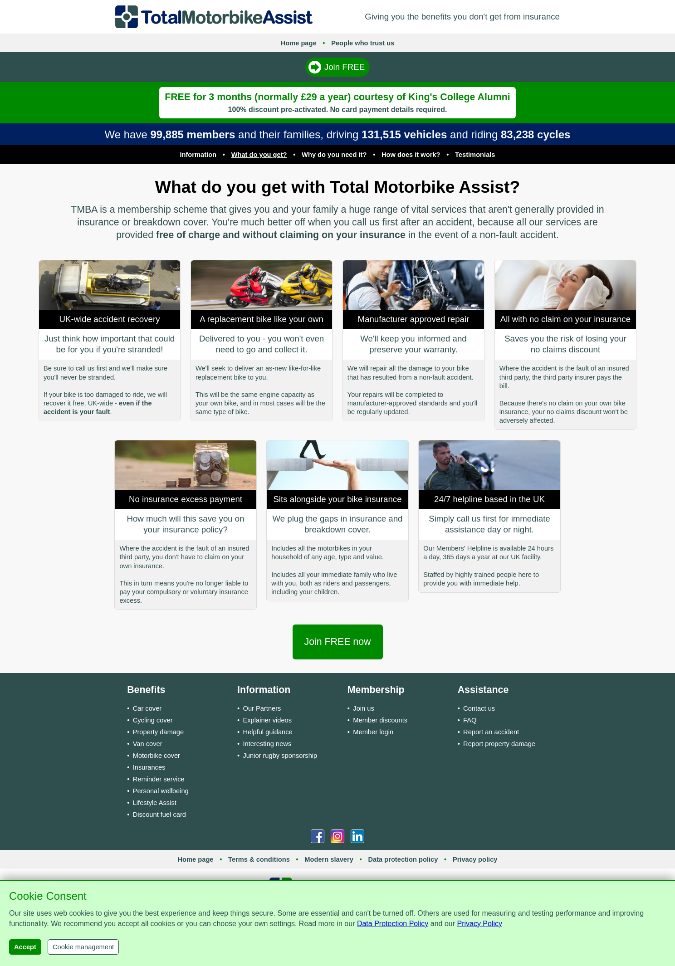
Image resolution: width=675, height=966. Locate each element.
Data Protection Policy (392, 923)
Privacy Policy (479, 923)
